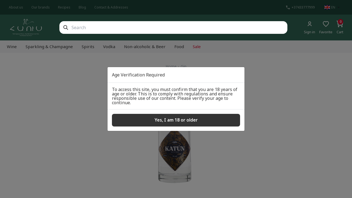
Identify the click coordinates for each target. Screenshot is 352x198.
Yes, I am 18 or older (176, 120)
